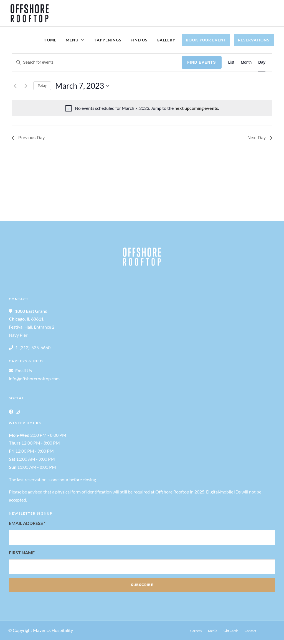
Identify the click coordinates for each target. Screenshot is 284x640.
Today (42, 86)
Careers (196, 631)
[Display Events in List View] (231, 62)
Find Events (201, 62)
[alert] (142, 108)
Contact (250, 631)
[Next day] (25, 86)
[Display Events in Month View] (246, 62)
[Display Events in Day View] (261, 62)
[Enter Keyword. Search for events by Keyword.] (97, 62)
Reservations (254, 40)
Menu (72, 40)
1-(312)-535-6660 (32, 347)
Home (50, 40)
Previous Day (28, 137)
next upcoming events (196, 108)
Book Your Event (206, 40)
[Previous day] (15, 86)
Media (212, 631)
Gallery (166, 40)
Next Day (259, 137)
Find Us (139, 40)
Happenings (107, 40)
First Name (22, 552)
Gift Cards (231, 631)
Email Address (27, 523)
